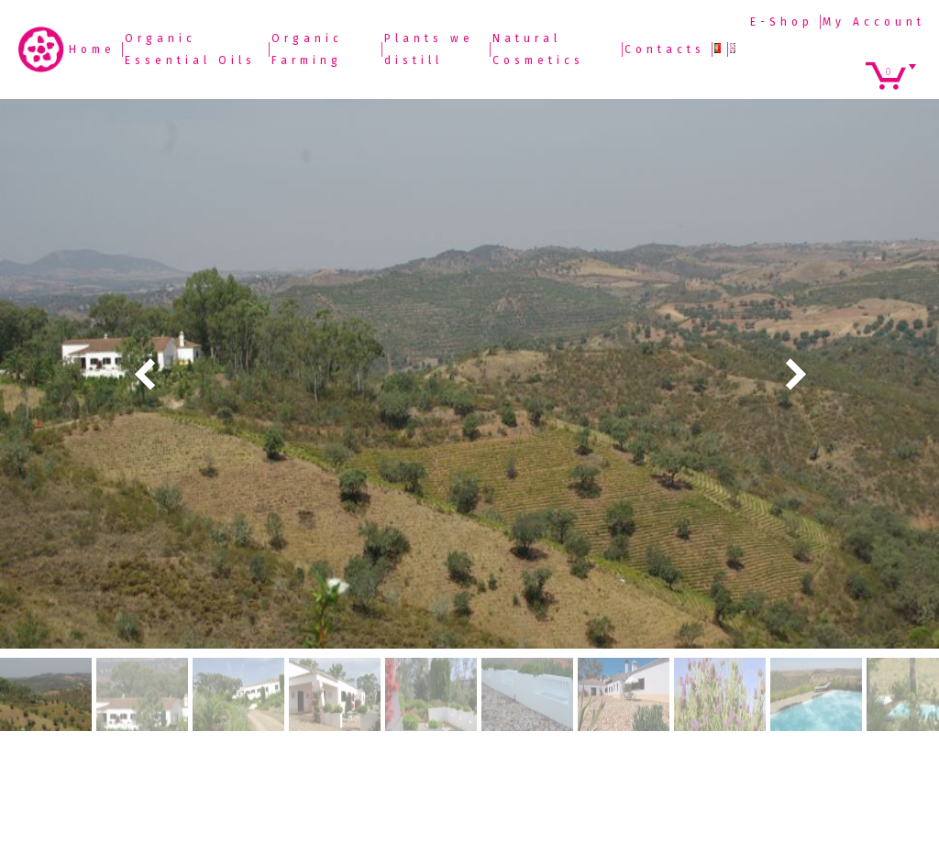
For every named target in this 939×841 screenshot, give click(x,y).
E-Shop (781, 22)
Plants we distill (429, 49)
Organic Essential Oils (190, 49)
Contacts (664, 49)
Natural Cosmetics (538, 49)
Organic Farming (307, 49)
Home (92, 49)
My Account (874, 22)
